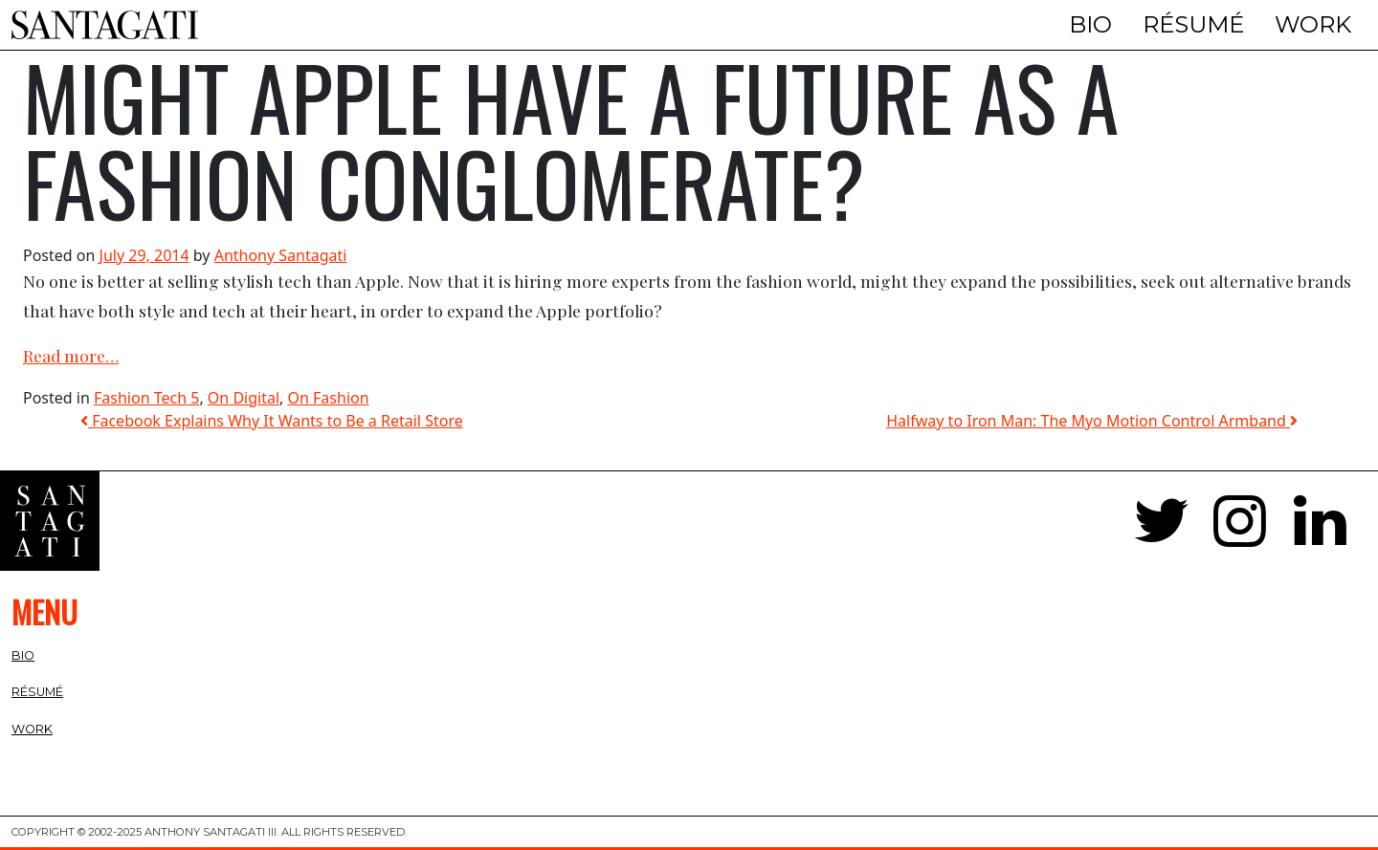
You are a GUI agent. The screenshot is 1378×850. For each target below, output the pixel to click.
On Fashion (328, 397)
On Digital (243, 397)
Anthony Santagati (280, 255)
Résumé (1193, 24)
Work (1313, 24)
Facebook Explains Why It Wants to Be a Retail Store (271, 420)
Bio (1090, 24)
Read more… (71, 355)
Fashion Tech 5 (146, 397)
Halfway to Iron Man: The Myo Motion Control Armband (1092, 420)
